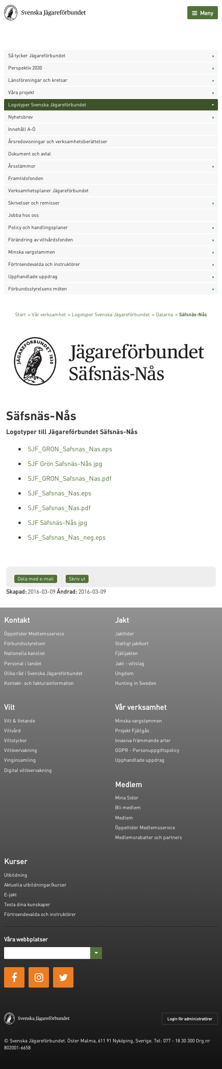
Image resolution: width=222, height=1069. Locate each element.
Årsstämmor (22, 166)
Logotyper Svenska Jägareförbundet (47, 104)
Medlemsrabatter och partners (148, 837)
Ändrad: (67, 591)
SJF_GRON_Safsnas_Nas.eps (70, 448)
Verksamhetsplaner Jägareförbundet (48, 190)
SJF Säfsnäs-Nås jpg (57, 522)
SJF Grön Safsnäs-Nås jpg (65, 463)
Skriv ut (77, 579)
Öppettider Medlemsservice (34, 633)
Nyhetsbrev (20, 117)
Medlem (124, 818)
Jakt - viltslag (129, 663)
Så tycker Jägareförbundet (36, 55)
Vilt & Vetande (19, 721)
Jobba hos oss (23, 215)
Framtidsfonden (25, 178)
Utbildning (15, 875)
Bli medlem (128, 807)
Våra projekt (21, 92)
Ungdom (124, 673)
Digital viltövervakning (28, 770)
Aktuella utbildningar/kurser (35, 885)
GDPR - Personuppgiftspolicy (147, 750)
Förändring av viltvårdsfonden (40, 239)
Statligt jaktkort (132, 643)
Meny (202, 12)
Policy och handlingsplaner (38, 227)
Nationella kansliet (24, 653)
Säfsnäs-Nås (193, 314)
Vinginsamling (20, 760)
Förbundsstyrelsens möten (37, 289)
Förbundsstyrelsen (24, 643)
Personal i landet (22, 663)
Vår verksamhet (49, 314)
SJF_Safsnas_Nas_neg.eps (67, 537)
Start (20, 314)
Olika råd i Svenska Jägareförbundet (43, 673)
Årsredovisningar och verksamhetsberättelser (57, 141)
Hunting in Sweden (135, 683)
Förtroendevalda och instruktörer (44, 264)
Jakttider (124, 633)
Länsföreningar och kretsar (37, 80)
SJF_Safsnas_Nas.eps (59, 492)
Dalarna (164, 314)
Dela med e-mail (36, 579)
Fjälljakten (126, 653)
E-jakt (10, 894)
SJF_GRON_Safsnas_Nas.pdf (69, 478)
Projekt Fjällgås (132, 730)
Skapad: (16, 591)
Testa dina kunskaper (27, 904)
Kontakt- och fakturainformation (39, 683)
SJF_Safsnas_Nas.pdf (59, 507)
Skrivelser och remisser (34, 203)
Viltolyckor (15, 740)
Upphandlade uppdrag (33, 276)
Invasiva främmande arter (143, 740)
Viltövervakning (20, 750)
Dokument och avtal (29, 154)
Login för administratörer (189, 1018)
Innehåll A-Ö (22, 129)
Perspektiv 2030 (25, 68)
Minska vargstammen (31, 252)
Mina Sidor (126, 797)
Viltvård (12, 730)
